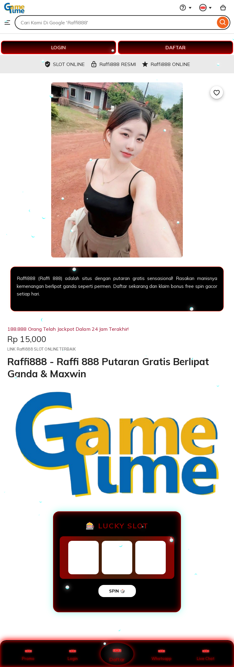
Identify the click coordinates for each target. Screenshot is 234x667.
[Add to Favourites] (216, 92)
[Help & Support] (186, 7)
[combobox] (115, 22)
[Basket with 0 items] (223, 7)
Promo (28, 654)
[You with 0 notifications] (206, 7)
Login (72, 654)
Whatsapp (161, 654)
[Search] (222, 22)
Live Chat (206, 654)
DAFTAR (175, 47)
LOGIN (58, 47)
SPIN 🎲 (117, 591)
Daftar (117, 653)
